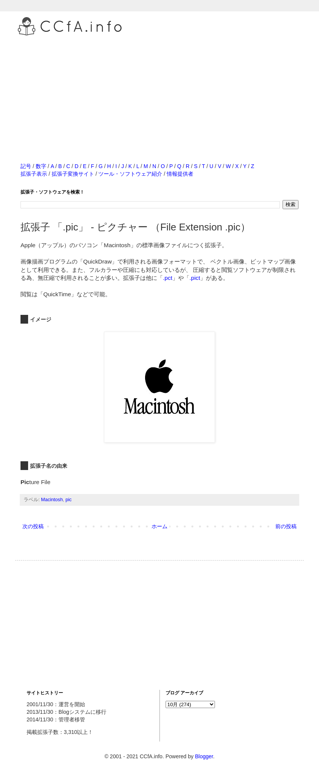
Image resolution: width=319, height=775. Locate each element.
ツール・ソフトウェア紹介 (130, 174)
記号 (26, 166)
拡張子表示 (34, 174)
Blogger (204, 756)
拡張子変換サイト (73, 174)
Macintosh (52, 499)
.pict (195, 278)
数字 (41, 166)
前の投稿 (286, 526)
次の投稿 (33, 526)
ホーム (159, 526)
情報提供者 (180, 174)
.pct (167, 278)
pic (68, 499)
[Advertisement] (159, 91)
